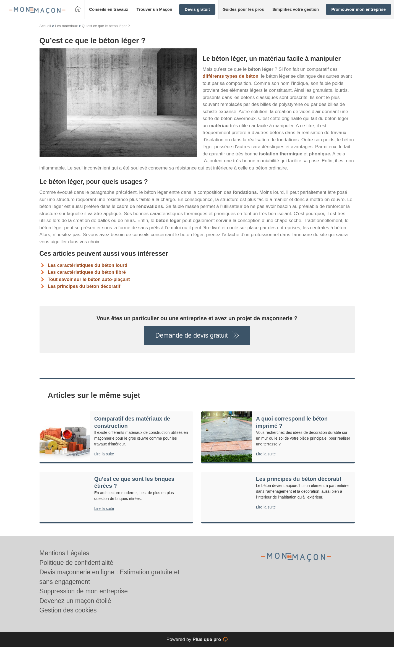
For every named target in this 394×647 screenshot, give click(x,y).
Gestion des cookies (68, 610)
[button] (108, 9)
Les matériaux (66, 26)
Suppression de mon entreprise (84, 591)
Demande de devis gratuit (191, 335)
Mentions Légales (64, 553)
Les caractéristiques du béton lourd (87, 265)
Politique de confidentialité (76, 562)
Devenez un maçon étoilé (75, 600)
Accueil (45, 26)
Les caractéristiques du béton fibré (87, 272)
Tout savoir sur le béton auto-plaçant (89, 279)
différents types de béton (231, 76)
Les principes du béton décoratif (84, 286)
